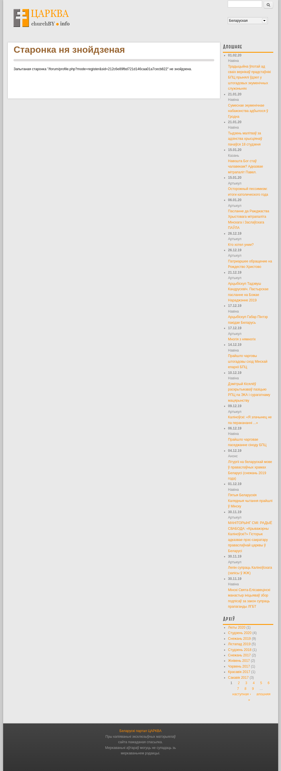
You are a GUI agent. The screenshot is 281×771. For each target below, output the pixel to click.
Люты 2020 (236, 627)
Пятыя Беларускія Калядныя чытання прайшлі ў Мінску (250, 500)
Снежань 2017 (239, 655)
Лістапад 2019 (239, 644)
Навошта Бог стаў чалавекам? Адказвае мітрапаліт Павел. (245, 166)
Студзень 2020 (239, 633)
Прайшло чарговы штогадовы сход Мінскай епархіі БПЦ (247, 361)
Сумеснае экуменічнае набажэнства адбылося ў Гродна (248, 111)
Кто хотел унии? (241, 245)
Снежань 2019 (239, 639)
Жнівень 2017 (239, 661)
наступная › (241, 694)
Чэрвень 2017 (239, 666)
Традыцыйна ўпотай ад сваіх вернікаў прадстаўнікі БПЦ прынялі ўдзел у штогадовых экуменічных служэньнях (249, 77)
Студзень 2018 (239, 650)
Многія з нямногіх (242, 339)
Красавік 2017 (239, 672)
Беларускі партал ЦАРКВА (140, 731)
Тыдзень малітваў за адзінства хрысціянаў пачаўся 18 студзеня (245, 138)
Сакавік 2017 (238, 678)
